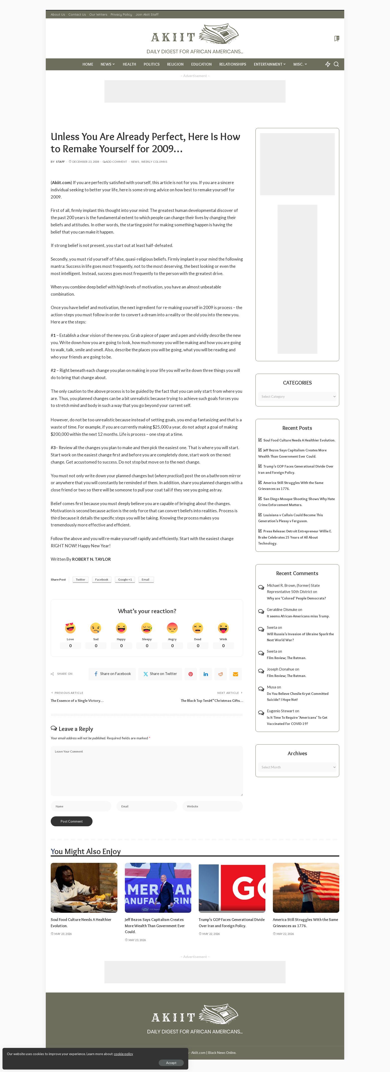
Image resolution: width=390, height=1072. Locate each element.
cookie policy (63, 1052)
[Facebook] (112, 675)
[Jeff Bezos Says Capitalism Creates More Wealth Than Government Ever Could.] (158, 890)
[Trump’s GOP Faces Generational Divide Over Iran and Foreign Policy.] (232, 890)
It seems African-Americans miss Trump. (298, 616)
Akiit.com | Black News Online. (213, 1055)
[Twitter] (160, 675)
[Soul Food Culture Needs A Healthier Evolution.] (84, 890)
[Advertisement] (195, 91)
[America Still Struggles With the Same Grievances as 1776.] (306, 890)
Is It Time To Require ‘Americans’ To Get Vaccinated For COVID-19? (297, 720)
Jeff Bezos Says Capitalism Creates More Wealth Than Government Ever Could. (158, 928)
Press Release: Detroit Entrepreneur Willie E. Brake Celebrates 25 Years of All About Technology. (295, 537)
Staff (60, 161)
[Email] (235, 675)
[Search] (336, 64)
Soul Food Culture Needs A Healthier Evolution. (299, 440)
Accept (61, 1061)
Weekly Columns (154, 161)
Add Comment (115, 161)
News (135, 161)
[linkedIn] (205, 675)
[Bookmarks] (336, 38)
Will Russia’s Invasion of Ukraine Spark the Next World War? (300, 637)
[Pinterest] (191, 675)
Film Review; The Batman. (286, 658)
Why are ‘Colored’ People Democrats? (296, 598)
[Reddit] (220, 675)
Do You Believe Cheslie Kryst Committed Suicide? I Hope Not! (298, 696)
